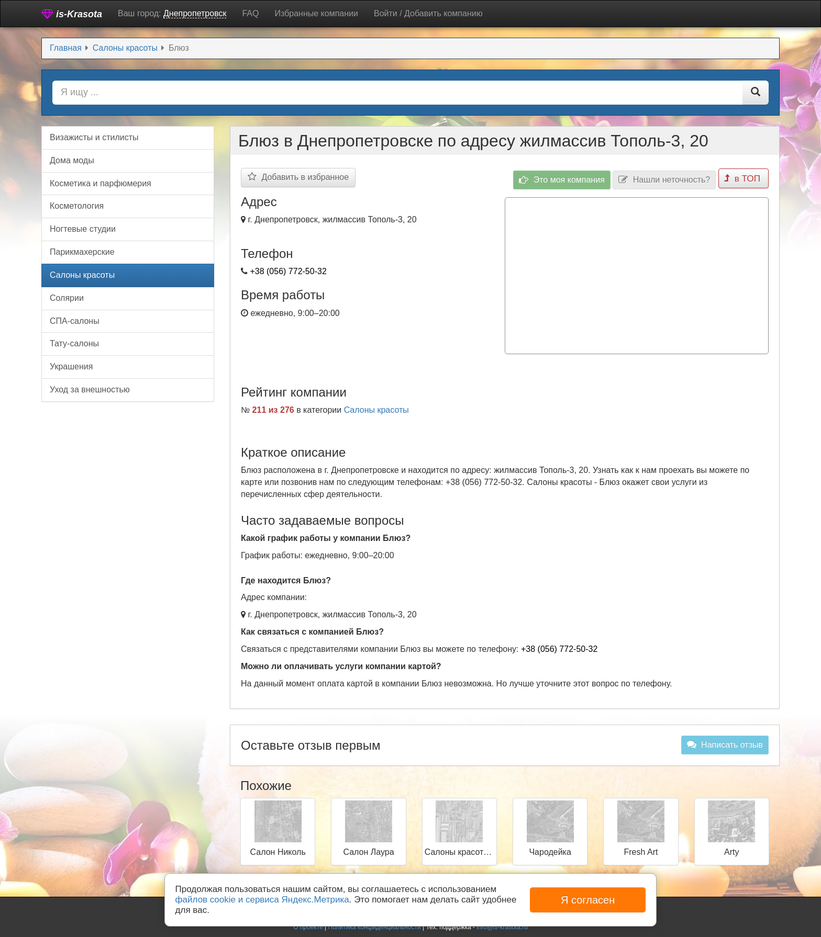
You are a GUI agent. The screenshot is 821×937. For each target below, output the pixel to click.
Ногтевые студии (83, 228)
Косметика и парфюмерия (100, 183)
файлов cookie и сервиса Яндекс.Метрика (262, 900)
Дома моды (72, 160)
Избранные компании (316, 13)
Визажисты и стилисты (94, 137)
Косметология (77, 205)
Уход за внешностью (90, 389)
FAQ (250, 13)
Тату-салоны (74, 343)
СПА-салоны (74, 321)
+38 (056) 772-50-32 (288, 271)
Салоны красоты (376, 407)
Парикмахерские (82, 251)
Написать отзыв (725, 742)
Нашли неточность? (666, 178)
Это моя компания (564, 178)
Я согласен (588, 900)
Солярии (67, 297)
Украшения (71, 366)
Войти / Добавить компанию (428, 13)
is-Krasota (71, 13)
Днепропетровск (195, 13)
